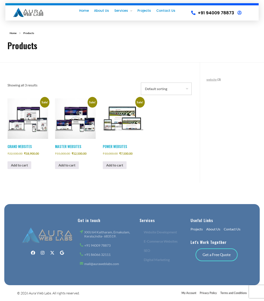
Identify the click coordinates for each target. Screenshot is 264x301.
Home (13, 33)
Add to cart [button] (19, 165)
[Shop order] (166, 89)
